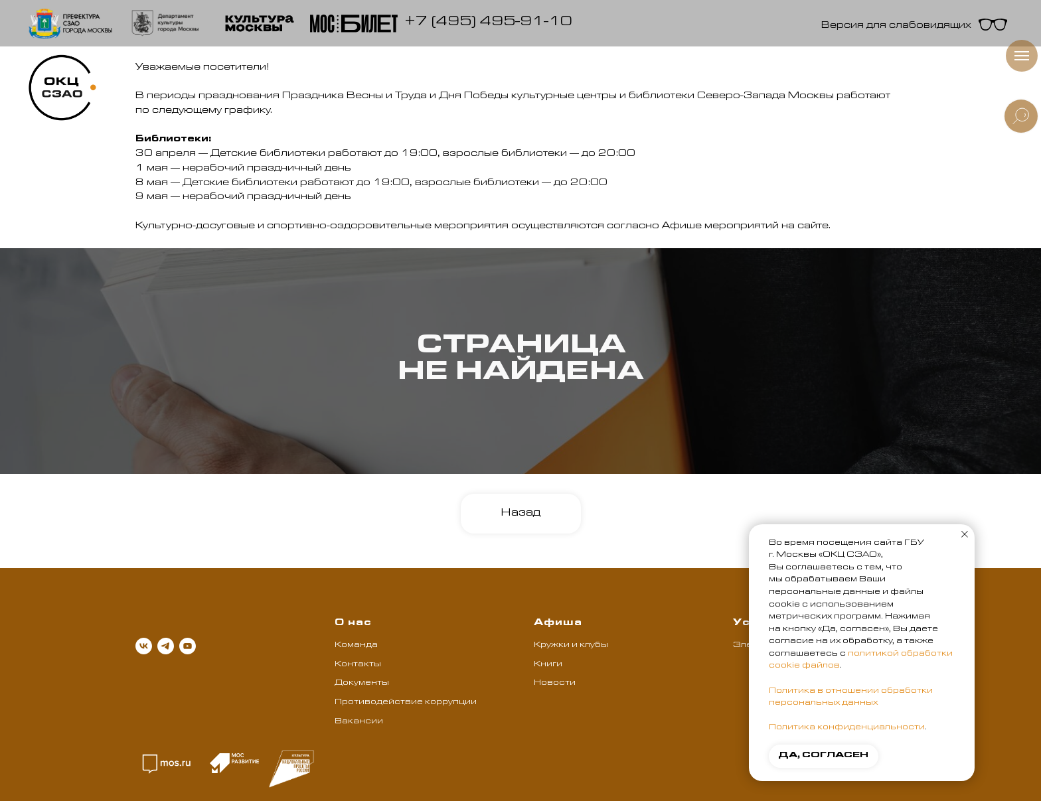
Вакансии (359, 722)
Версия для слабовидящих (896, 26)
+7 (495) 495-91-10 (488, 23)
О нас (353, 623)
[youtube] (187, 646)
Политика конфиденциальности (847, 728)
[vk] (143, 646)
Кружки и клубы (571, 646)
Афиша (558, 623)
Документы (362, 684)
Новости (555, 684)
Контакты (358, 665)
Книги (548, 665)
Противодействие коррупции (406, 703)
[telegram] (165, 646)
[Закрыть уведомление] (964, 534)
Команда (356, 646)
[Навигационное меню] (1021, 55)
